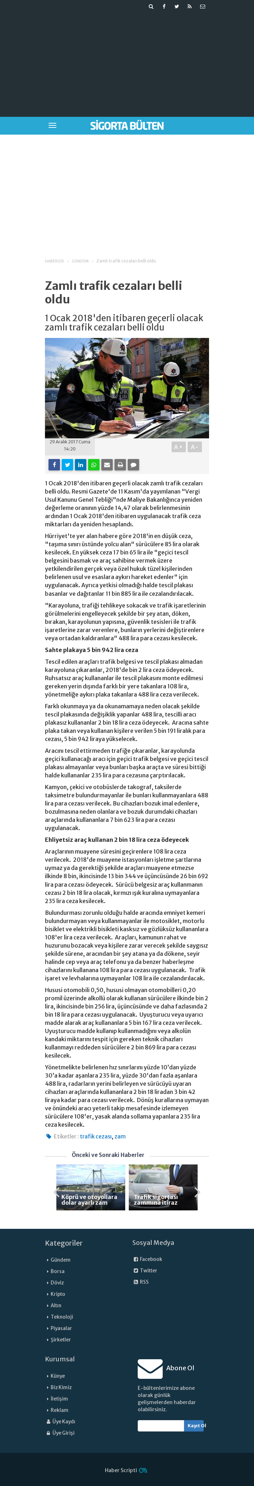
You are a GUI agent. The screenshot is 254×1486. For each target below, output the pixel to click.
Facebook (147, 1259)
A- (195, 446)
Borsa (58, 1271)
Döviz (57, 1283)
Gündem (61, 1260)
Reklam (59, 1410)
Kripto (58, 1294)
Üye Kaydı (60, 1422)
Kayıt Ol (196, 1426)
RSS (140, 1282)
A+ (179, 446)
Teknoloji (62, 1317)
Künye (58, 1376)
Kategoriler (64, 1243)
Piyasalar (61, 1328)
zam (120, 1136)
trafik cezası (96, 1136)
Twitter (144, 1271)
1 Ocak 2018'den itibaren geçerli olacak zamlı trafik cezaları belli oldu (124, 323)
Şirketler (61, 1340)
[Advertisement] (147, 63)
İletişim (59, 1399)
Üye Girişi (60, 1433)
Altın (56, 1306)
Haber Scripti (121, 1470)
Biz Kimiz (61, 1388)
